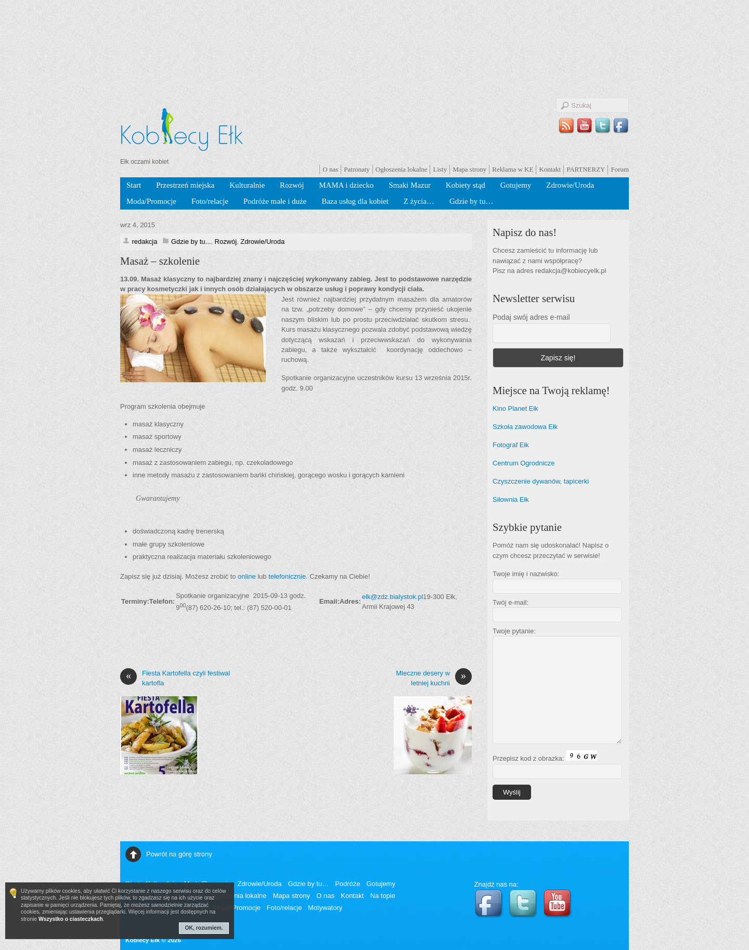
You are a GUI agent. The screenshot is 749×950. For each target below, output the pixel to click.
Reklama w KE (512, 169)
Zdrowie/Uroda (570, 185)
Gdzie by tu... (191, 241)
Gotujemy (516, 185)
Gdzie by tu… (471, 201)
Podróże (347, 884)
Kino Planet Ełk (515, 408)
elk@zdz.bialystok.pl (392, 597)
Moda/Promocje (151, 201)
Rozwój (292, 185)
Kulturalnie (247, 185)
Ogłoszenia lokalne (402, 169)
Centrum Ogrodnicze (524, 463)
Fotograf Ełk (511, 445)
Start (133, 185)
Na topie (382, 896)
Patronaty (357, 169)
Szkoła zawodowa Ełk (525, 427)
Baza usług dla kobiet (355, 201)
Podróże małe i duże (274, 201)
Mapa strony (469, 169)
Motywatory (325, 908)
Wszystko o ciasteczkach (70, 919)
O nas (330, 169)
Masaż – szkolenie (160, 261)
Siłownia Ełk (511, 499)
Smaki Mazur (410, 185)
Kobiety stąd (465, 185)
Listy (440, 169)
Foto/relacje (209, 201)
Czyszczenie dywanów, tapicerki (541, 481)
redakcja (144, 241)
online (247, 576)
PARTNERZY (585, 169)
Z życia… (419, 201)
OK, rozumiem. (204, 928)
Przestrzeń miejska (185, 185)
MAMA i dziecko (346, 185)
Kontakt (550, 169)
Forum (620, 169)
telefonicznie (287, 576)
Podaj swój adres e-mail (531, 317)
